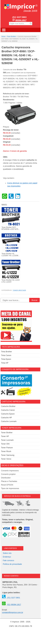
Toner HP (5, 436)
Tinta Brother (6, 352)
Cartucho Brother (8, 406)
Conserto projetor (8, 474)
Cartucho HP (6, 418)
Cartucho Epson (8, 414)
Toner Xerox (6, 459)
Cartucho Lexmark (9, 421)
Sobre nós (7, 553)
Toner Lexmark (7, 440)
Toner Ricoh (6, 451)
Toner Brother (11, 36)
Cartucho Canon (8, 410)
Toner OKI (5, 444)
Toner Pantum (7, 448)
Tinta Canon (6, 355)
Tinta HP (4, 363)
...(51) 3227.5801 (11, 598)
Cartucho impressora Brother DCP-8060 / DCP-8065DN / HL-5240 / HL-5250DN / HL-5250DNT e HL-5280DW (20, 55)
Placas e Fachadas (9, 481)
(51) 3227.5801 (19, 17)
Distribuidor (6, 478)
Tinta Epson (6, 359)
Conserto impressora (10, 471)
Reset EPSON (7, 485)
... (11, 605)
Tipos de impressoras (10, 488)
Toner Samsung (7, 455)
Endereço (7, 557)
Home (3, 36)
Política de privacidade (12, 564)
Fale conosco (8, 560)
